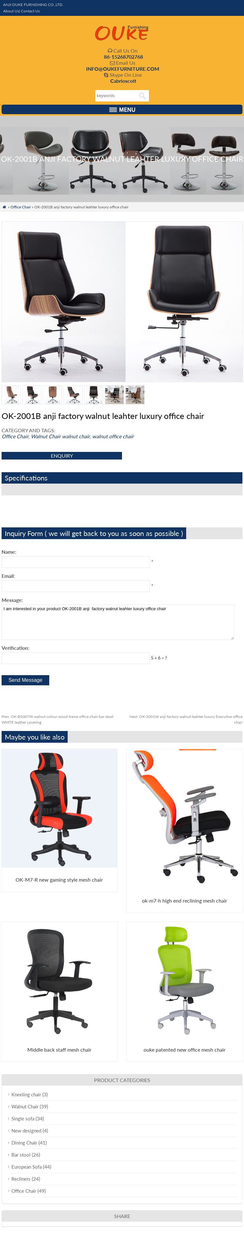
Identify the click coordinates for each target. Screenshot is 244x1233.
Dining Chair (24, 1142)
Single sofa (22, 1118)
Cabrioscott (123, 81)
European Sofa (26, 1167)
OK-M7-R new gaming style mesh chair (59, 880)
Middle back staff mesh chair (59, 1050)
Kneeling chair (26, 1094)
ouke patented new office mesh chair (185, 1050)
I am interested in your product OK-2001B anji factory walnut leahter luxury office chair (118, 622)
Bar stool (20, 1155)
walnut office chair (113, 436)
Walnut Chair (46, 436)
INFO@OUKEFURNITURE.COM (122, 69)
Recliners (20, 1179)
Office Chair (20, 207)
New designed (26, 1130)
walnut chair (76, 436)
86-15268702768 (123, 57)
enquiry (62, 456)
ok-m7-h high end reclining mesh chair (184, 900)
